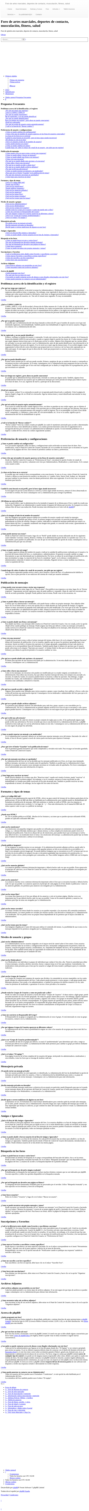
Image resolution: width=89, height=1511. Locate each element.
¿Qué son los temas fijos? (14, 194)
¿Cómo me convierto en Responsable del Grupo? (22, 212)
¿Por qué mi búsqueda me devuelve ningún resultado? (24, 242)
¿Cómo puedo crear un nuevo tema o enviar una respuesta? (25, 153)
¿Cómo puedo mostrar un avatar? (16, 144)
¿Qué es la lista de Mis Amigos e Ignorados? (20, 233)
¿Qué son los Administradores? (16, 204)
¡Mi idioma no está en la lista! (15, 140)
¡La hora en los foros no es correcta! (17, 136)
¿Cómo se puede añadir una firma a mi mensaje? (22, 157)
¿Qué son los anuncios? (13, 192)
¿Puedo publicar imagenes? (14, 188)
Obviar (3, 35)
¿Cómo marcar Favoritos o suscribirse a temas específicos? (25, 256)
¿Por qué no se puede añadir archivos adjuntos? (21, 167)
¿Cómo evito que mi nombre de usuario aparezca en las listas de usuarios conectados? (35, 134)
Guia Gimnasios (20, 9)
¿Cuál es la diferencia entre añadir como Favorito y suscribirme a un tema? (31, 254)
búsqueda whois (10, 1352)
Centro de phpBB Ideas (21, 1336)
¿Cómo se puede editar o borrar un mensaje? (20, 155)
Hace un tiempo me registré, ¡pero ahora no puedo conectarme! (27, 120)
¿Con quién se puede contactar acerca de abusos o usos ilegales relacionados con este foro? (37, 277)
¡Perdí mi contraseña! (12, 122)
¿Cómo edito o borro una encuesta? (17, 163)
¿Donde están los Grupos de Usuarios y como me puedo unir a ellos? (29, 210)
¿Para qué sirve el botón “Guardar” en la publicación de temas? (27, 173)
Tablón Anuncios (69, 9)
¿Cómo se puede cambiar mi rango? (17, 146)
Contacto (38, 14)
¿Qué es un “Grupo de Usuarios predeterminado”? (22, 215)
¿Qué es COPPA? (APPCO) (15, 112)
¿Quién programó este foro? (15, 273)
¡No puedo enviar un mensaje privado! (18, 223)
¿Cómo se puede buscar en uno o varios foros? (21, 240)
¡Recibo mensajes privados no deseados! (19, 225)
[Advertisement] (44, 58)
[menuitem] (17, 80)
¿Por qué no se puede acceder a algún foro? (20, 165)
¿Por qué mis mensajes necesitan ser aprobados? (22, 175)
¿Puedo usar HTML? (12, 184)
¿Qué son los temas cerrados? (15, 196)
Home (9, 9)
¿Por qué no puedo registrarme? (16, 114)
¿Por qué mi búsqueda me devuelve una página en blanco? (25, 244)
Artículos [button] (56, 9)
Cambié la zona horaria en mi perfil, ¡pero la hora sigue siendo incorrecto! (31, 138)
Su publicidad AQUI (25, 14)
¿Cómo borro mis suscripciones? (16, 260)
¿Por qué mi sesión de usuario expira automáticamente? (24, 124)
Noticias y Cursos (36, 9)
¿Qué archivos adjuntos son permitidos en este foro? (23, 265)
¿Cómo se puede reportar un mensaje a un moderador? (24, 171)
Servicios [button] (11, 14)
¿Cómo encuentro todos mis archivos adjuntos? (21, 267)
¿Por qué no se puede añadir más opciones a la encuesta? (25, 161)
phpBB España (24, 1491)
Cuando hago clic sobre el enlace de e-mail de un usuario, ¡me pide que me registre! (34, 148)
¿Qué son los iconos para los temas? (17, 198)
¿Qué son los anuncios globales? (16, 190)
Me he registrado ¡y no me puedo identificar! (20, 116)
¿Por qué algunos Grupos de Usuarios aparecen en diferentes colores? (29, 214)
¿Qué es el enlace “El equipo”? (16, 217)
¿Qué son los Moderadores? (15, 206)
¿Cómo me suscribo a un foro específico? (19, 258)
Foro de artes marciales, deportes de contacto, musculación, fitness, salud (37, 4)
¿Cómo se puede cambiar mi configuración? (20, 132)
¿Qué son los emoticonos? (14, 186)
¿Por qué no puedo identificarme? (17, 118)
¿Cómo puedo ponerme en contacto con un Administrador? (25, 279)
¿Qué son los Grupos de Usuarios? (17, 208)
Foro (47, 9)
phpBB (71, 507)
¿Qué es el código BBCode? (15, 182)
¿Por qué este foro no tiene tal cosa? (17, 275)
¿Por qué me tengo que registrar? (16, 111)
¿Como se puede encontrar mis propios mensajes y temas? (25, 248)
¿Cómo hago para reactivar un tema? (18, 177)
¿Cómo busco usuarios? (13, 246)
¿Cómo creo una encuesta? (14, 159)
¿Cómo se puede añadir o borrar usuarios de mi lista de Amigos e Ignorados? (32, 235)
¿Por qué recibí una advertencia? (16, 169)
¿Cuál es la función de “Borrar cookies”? (19, 126)
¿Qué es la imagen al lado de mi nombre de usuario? (23, 142)
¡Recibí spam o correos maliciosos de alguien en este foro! (25, 227)
